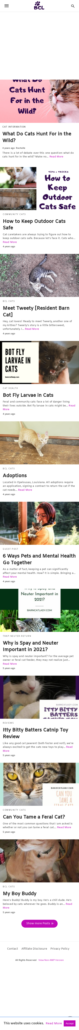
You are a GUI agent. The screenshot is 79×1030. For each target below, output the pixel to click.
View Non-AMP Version (51, 960)
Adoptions (15, 476)
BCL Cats (9, 301)
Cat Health (10, 388)
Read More (56, 156)
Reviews (8, 723)
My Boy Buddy (19, 894)
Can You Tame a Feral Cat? (34, 817)
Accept (70, 1023)
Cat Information (14, 127)
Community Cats (14, 214)
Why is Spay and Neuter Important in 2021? (30, 646)
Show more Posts (38, 923)
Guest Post (10, 549)
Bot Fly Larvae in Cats (28, 395)
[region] (39, 45)
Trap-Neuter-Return (17, 636)
